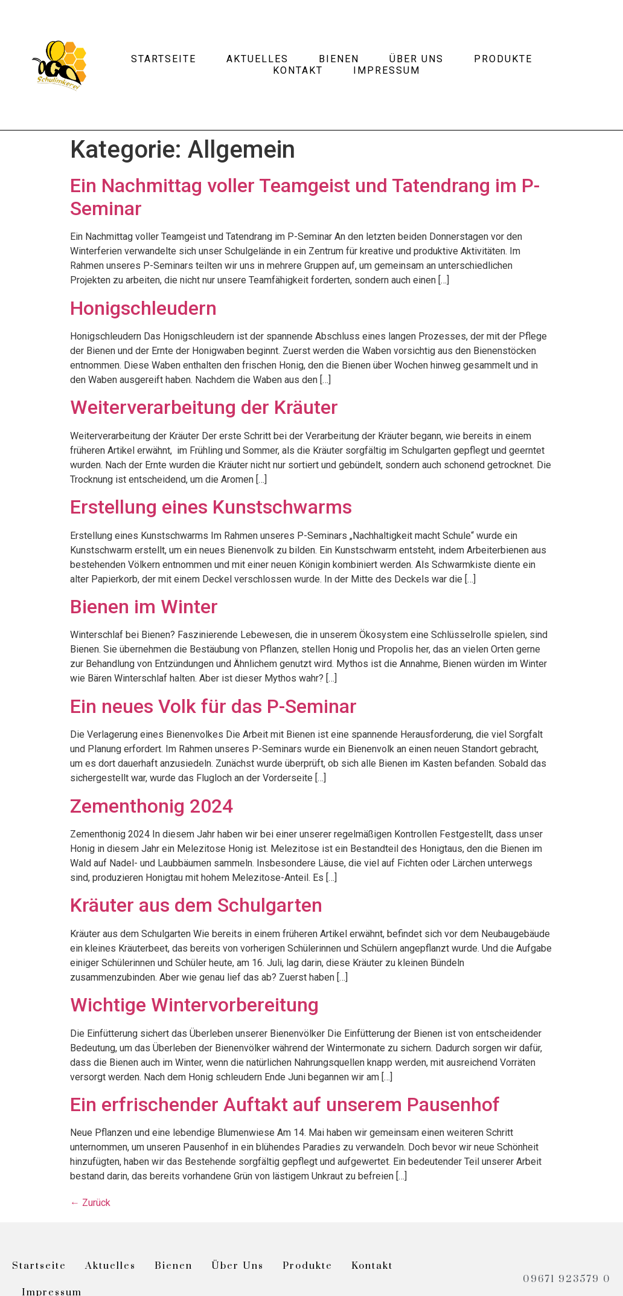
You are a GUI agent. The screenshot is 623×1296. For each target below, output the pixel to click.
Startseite (163, 59)
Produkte (503, 59)
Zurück (90, 1202)
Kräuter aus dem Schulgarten (196, 905)
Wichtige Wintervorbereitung (194, 1004)
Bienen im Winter (144, 606)
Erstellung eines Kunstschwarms (211, 506)
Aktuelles (257, 59)
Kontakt (298, 70)
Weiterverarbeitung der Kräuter (204, 407)
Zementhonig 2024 (151, 806)
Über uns (416, 59)
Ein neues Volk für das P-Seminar (213, 706)
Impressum (386, 70)
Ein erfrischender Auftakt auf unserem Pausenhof (285, 1104)
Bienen (339, 59)
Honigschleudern (143, 308)
